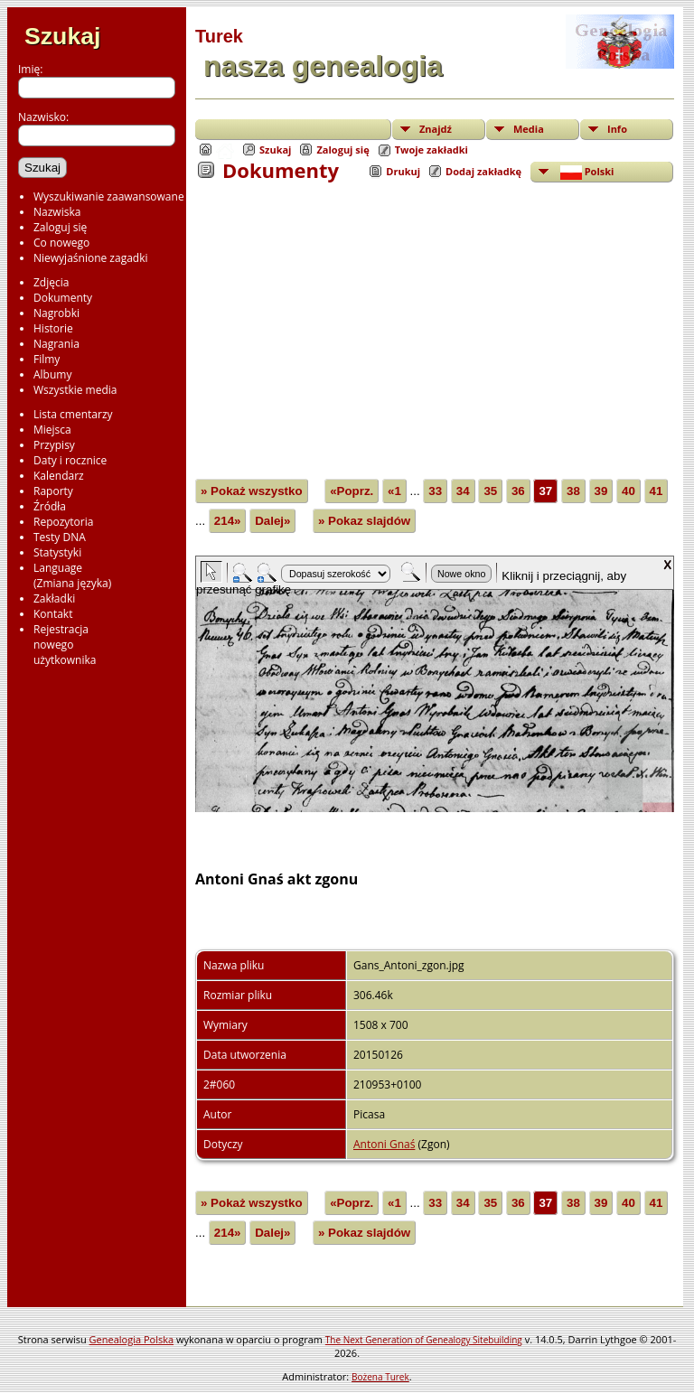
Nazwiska (56, 212)
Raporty (53, 491)
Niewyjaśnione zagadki (90, 258)
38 (573, 491)
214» (227, 521)
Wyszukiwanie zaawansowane (108, 196)
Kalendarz (58, 475)
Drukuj (403, 171)
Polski (586, 172)
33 (435, 491)
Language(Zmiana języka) (72, 575)
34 (463, 491)
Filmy (46, 359)
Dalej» (272, 521)
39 (601, 491)
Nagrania (56, 343)
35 (490, 491)
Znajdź (435, 129)
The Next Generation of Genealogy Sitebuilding (423, 1339)
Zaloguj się (60, 227)
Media (528, 129)
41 (656, 491)
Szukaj (62, 36)
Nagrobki (56, 313)
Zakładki (54, 598)
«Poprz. (351, 491)
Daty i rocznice (70, 460)
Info (617, 129)
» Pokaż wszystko (252, 491)
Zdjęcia (51, 282)
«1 (394, 491)
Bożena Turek (380, 1376)
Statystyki (57, 552)
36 (518, 491)
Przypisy (54, 445)
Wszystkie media (75, 389)
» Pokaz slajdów (364, 521)
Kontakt (52, 614)
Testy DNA (59, 537)
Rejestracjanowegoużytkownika (64, 645)
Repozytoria (63, 521)
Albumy (52, 374)
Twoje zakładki (431, 149)
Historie (53, 328)
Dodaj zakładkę (483, 171)
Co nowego (61, 242)
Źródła (49, 506)
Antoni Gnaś (384, 1144)
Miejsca (52, 429)
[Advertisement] (434, 318)
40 (628, 491)
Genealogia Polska (131, 1339)
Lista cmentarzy (73, 414)
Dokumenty (62, 297)
